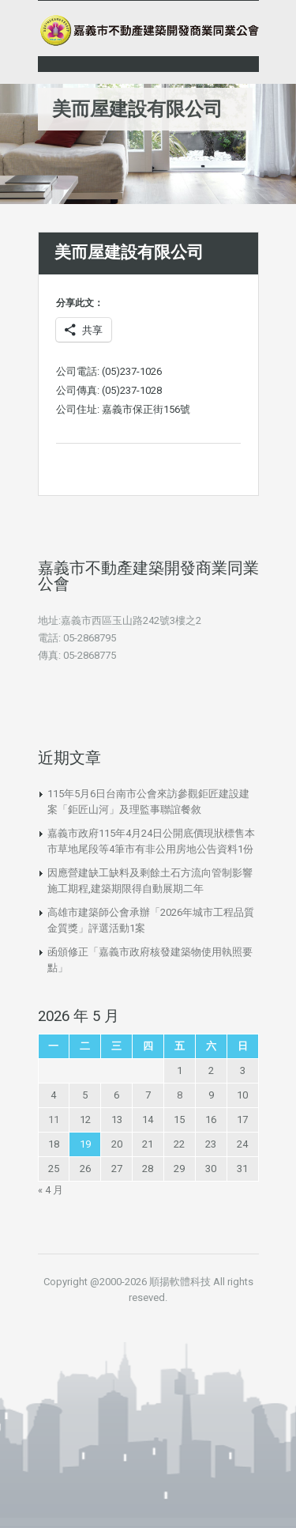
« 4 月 (50, 1190)
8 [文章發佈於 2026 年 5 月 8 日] (179, 1095)
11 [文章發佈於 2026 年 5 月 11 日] (53, 1119)
